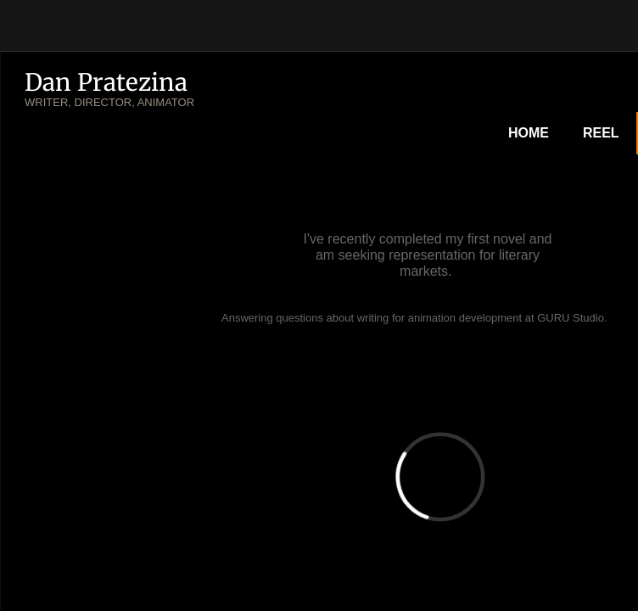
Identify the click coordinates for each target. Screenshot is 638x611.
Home (528, 133)
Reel (601, 133)
